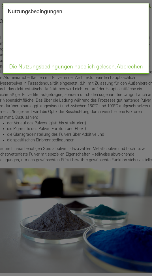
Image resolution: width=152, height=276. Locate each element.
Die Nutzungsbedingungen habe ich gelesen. (62, 66)
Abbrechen (130, 66)
